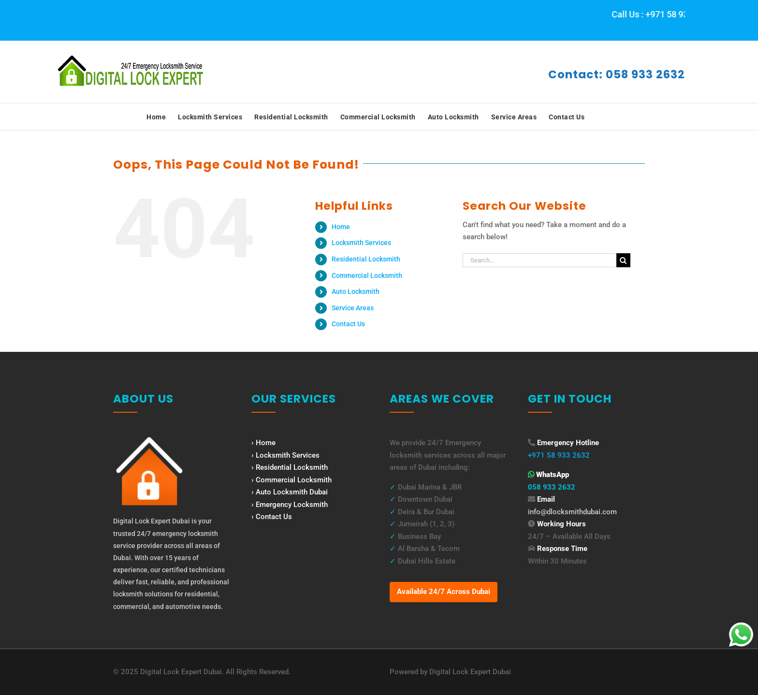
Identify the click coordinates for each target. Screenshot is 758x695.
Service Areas (353, 308)
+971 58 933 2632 (559, 455)
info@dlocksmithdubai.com (572, 511)
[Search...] (539, 260)
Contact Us (348, 324)
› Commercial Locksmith (291, 480)
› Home (263, 442)
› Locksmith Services (285, 455)
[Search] (623, 260)
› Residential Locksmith (289, 467)
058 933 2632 (551, 487)
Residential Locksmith (366, 259)
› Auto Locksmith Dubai (289, 492)
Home (341, 227)
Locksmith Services (361, 242)
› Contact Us (271, 516)
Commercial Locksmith (367, 275)
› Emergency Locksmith (289, 504)
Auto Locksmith (355, 291)
